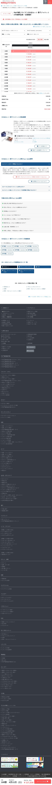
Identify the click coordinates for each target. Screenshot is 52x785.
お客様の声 (4, 350)
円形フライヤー (5, 393)
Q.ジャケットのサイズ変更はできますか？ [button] (26, 164)
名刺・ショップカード (7, 425)
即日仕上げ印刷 (5, 696)
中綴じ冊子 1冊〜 (5, 718)
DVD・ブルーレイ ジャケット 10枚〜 (26, 271)
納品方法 (9, 316)
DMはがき (4, 480)
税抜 (46, 39)
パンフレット (4, 515)
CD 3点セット (5, 634)
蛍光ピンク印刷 (5, 709)
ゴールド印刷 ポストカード (8, 491)
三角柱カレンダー (5, 677)
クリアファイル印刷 (6, 588)
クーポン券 (4, 570)
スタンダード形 (8, 540)
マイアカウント (30, 307)
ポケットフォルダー (6, 597)
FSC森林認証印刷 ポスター (8, 361)
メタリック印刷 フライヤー (8, 384)
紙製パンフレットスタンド (8, 621)
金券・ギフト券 (5, 564)
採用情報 (14, 776)
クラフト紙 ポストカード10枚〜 (9, 498)
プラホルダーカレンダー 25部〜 (9, 681)
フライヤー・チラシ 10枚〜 (8, 378)
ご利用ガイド (5, 307)
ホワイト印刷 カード (6, 457)
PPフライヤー (5, 391)
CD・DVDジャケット (6, 630)
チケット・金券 (4, 559)
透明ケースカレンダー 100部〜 (9, 670)
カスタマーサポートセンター (8, 334)
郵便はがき (4, 482)
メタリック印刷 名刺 (6, 436)
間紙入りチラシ (5, 377)
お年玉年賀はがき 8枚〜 (7, 500)
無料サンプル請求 (6, 346)
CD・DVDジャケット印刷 (10, 5)
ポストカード (4, 479)
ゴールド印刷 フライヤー (7, 386)
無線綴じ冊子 (4, 510)
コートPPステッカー (6, 531)
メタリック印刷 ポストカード (8, 489)
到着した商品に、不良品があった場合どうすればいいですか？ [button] (18, 230)
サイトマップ (22, 776)
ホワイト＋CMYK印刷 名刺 (8, 434)
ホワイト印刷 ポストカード (8, 486)
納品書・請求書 (5, 322)
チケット (3, 563)
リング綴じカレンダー (7, 674)
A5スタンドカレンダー (7, 675)
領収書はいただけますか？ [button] (9, 211)
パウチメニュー (4, 606)
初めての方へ (5, 311)
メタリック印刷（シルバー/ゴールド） (10, 712)
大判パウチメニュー (6, 613)
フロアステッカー (5, 547)
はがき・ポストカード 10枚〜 (8, 496)
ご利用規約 (25, 774)
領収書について (5, 320)
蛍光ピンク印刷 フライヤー (8, 382)
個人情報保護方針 (45, 774)
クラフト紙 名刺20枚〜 (7, 443)
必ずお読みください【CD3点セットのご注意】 (16, 19)
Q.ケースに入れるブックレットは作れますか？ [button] (26, 186)
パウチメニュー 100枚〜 (7, 611)
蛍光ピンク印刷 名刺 (6, 431)
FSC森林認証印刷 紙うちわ (8, 366)
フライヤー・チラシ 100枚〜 (8, 375)
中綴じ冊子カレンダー (7, 679)
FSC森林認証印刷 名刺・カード (9, 363)
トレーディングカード (7, 468)
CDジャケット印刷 (22, 5)
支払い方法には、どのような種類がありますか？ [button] (14, 207)
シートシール (7, 545)
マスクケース (4, 625)
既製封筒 (3, 578)
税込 (40, 39)
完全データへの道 (31, 324)
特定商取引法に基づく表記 (14, 774)
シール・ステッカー (6, 526)
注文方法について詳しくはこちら (42, 26)
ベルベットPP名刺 (6, 440)
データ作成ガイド (42, 146)
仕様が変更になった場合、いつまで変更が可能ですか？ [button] (16, 219)
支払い (3, 316)
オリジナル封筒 (5, 580)
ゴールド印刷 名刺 (6, 438)
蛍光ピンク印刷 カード (7, 456)
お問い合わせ (5, 330)
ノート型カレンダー (6, 688)
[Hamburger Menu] (50, 2)
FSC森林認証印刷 (5, 356)
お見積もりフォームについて (39, 181)
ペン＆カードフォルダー (7, 601)
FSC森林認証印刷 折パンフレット (10, 365)
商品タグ (3, 470)
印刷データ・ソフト (31, 322)
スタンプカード (5, 465)
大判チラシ (4, 389)
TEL (45, 1)
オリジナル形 (9, 543)
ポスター (3, 399)
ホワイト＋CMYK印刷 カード (8, 459)
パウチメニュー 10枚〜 (7, 609)
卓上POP (3, 623)
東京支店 (29, 336)
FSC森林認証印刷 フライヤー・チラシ (11, 359)
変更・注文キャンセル (7, 325)
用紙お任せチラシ (5, 387)
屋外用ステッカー (5, 554)
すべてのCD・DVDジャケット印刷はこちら (40, 296)
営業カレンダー (5, 348)
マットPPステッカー (6, 533)
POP (2, 618)
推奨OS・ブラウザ (6, 315)
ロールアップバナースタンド (8, 415)
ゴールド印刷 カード (6, 463)
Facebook (30, 350)
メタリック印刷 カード (7, 461)
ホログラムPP (5, 700)
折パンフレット (5, 519)
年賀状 (3, 658)
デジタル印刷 (8, 705)
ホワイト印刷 (4, 710)
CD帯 (34, 141)
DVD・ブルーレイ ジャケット (8, 639)
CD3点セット (5, 266)
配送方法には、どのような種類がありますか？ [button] (14, 222)
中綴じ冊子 (4, 509)
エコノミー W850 (5, 417)
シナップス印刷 (5, 647)
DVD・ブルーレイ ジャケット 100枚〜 (9, 271)
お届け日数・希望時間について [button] (10, 226)
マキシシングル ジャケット (25, 266)
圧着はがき (4, 493)
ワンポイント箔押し (6, 698)
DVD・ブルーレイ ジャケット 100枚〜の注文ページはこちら (31, 176)
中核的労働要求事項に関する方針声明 (36, 776)
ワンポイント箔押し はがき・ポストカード (11, 495)
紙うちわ (3, 660)
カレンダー (3, 667)
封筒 (2, 575)
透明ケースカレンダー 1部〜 (8, 672)
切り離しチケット (5, 568)
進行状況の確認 (30, 313)
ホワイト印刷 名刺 (6, 433)
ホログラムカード (5, 466)
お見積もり (41, 93)
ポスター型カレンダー (7, 684)
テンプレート (30, 320)
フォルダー (3, 593)
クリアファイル (4, 585)
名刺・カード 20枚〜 (6, 427)
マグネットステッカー (7, 549)
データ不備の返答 (31, 315)
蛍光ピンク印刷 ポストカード (8, 484)
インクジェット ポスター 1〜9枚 (9, 405)
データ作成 (29, 316)
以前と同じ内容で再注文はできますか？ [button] (12, 203)
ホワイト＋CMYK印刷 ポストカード (10, 487)
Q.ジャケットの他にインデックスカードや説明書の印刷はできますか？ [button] (26, 190)
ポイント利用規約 (35, 774)
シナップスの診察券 (6, 649)
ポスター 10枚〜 (5, 403)
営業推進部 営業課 (31, 334)
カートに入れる (42, 781)
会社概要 (4, 774)
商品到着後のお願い (6, 324)
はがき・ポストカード (6, 475)
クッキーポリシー (6, 776)
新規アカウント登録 (31, 311)
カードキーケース (5, 599)
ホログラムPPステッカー (7, 535)
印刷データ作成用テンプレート (39, 150)
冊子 (2, 505)
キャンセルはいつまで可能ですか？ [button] (11, 215)
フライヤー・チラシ (6, 371)
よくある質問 (30, 337)
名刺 (2, 422)
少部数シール (4, 740)
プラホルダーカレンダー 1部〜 (9, 683)
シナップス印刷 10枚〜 (7, 729)
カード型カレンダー (6, 686)
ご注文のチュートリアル (7, 313)
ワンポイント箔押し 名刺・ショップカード (11, 442)
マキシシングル (19, 141)
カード (2, 449)
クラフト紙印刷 (5, 395)
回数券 (3, 566)
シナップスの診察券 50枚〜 (8, 731)
